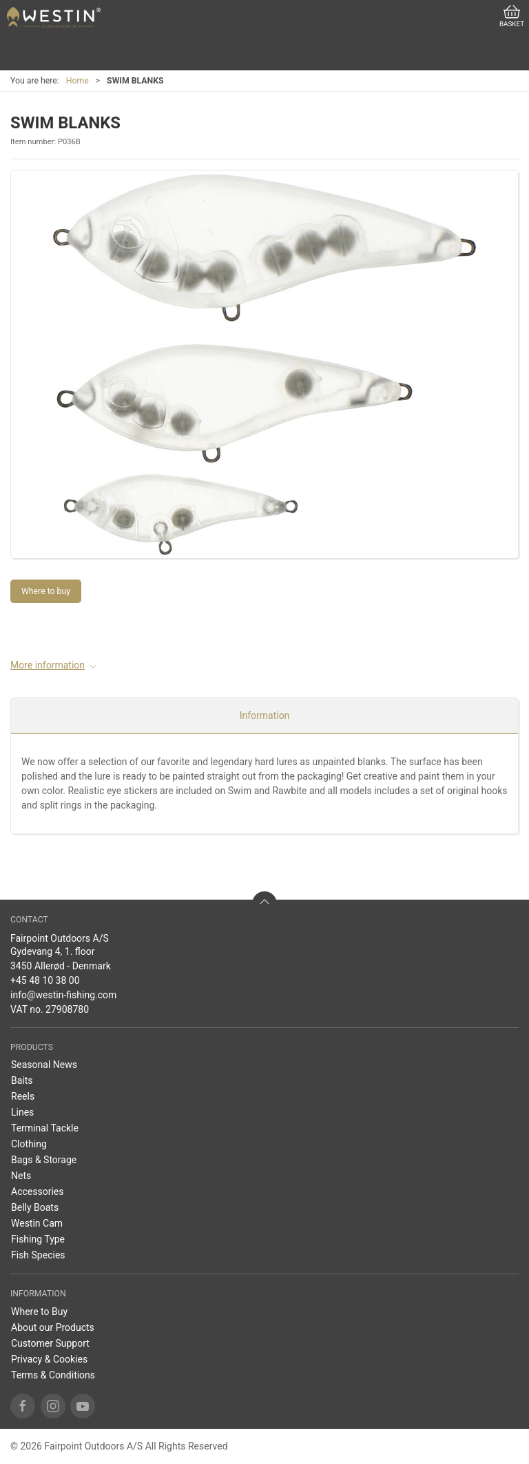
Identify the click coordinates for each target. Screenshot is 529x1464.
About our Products (52, 1327)
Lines (22, 1112)
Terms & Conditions (53, 1375)
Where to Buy (39, 1311)
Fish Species (38, 1254)
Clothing (29, 1143)
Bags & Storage (43, 1159)
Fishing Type (38, 1239)
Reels (22, 1096)
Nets (21, 1175)
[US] (53, 17)
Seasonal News (44, 1064)
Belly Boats (35, 1207)
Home (77, 81)
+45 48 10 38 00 (45, 980)
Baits (22, 1080)
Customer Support (50, 1343)
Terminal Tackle (45, 1128)
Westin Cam (37, 1223)
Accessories (37, 1191)
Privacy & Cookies (49, 1359)
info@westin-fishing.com (63, 994)
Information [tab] (265, 715)
